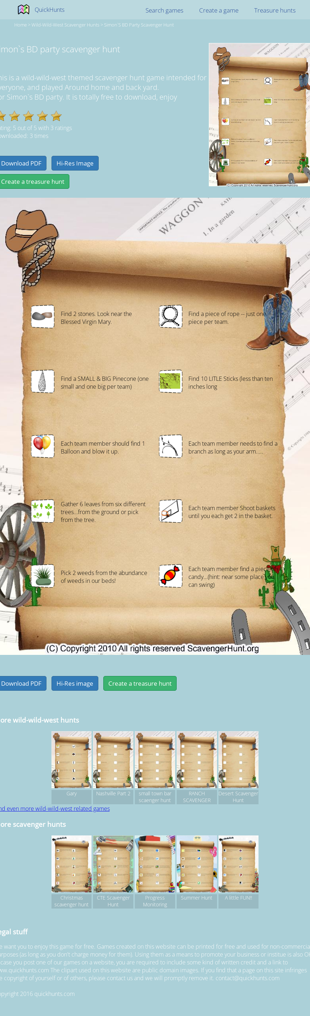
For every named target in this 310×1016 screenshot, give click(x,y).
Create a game (218, 10)
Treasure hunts (275, 10)
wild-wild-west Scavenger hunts (65, 24)
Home (20, 24)
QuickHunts (49, 10)
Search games (164, 10)
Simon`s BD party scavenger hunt (139, 24)
